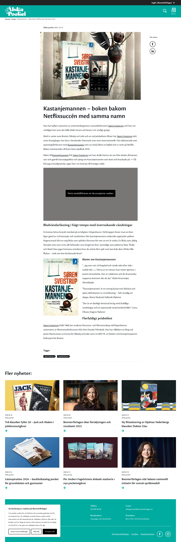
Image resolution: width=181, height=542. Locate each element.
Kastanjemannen (76, 144)
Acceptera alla (50, 532)
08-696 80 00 (95, 509)
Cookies (134, 534)
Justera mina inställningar (19, 532)
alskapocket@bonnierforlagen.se (139, 509)
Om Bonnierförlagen (120, 534)
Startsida (7, 19)
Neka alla (36, 532)
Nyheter (13, 19)
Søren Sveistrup (115, 125)
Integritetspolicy (147, 534)
